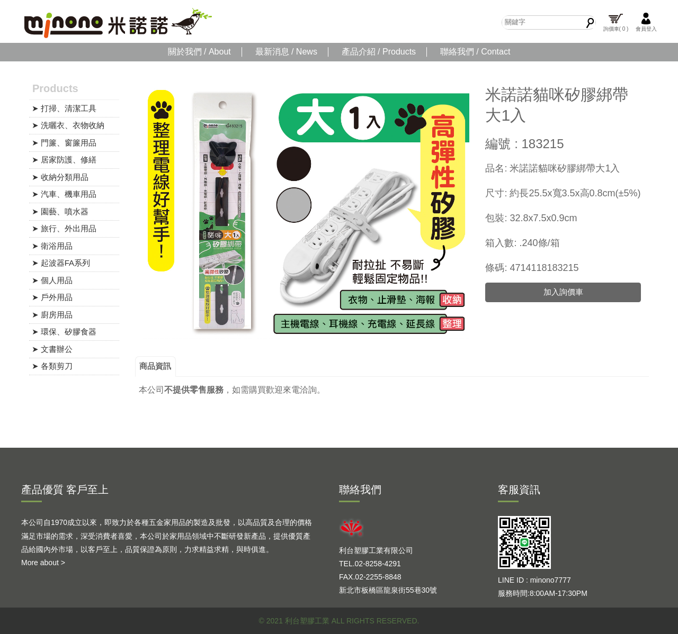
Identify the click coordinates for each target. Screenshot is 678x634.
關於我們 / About (199, 51)
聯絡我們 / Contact (475, 51)
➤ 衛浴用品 (52, 245)
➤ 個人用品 (52, 280)
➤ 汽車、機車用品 (64, 193)
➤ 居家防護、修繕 (64, 159)
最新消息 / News (286, 51)
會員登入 (646, 22)
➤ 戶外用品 (52, 297)
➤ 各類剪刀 (52, 365)
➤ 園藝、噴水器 (60, 211)
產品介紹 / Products (379, 51)
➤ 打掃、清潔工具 (64, 108)
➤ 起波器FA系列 (61, 262)
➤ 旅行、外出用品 (64, 228)
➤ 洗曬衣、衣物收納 (68, 125)
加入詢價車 (563, 291)
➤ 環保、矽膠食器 (64, 331)
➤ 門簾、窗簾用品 (64, 142)
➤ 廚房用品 (52, 314)
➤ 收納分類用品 (60, 177)
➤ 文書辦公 (52, 349)
